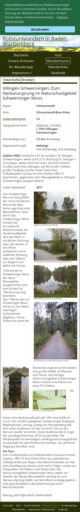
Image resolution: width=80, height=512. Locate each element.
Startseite (21, 54)
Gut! (58, 54)
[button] (25, 21)
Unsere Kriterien (21, 60)
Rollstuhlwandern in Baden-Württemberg (35, 40)
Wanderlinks (58, 66)
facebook (58, 72)
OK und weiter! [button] (40, 29)
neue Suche (12, 79)
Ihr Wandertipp (21, 66)
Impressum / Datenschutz (21, 74)
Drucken (28, 79)
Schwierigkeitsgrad (14, 118)
